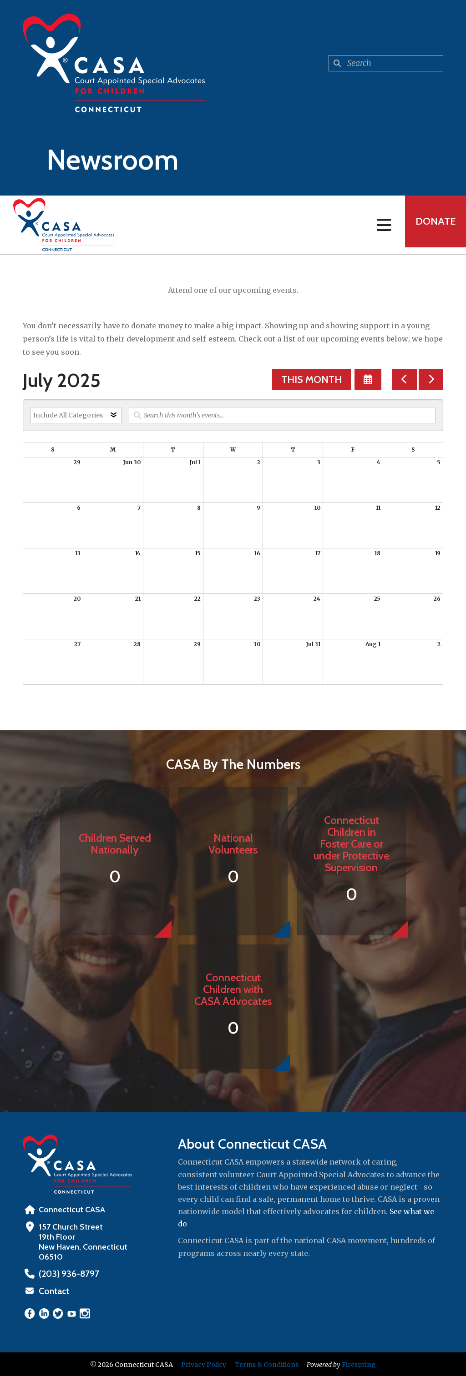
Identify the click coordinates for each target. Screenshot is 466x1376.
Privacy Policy (203, 1364)
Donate (432, 225)
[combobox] (386, 63)
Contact (53, 1291)
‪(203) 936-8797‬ (67, 1274)
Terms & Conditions (267, 1364)
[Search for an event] (282, 415)
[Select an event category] (76, 415)
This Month (311, 379)
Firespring (359, 1364)
